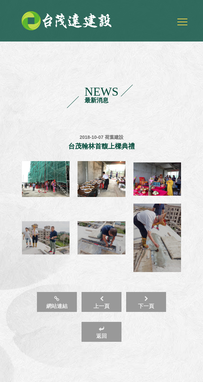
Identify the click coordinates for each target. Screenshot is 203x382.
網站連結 (57, 302)
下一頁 (146, 302)
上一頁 (101, 302)
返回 (101, 332)
